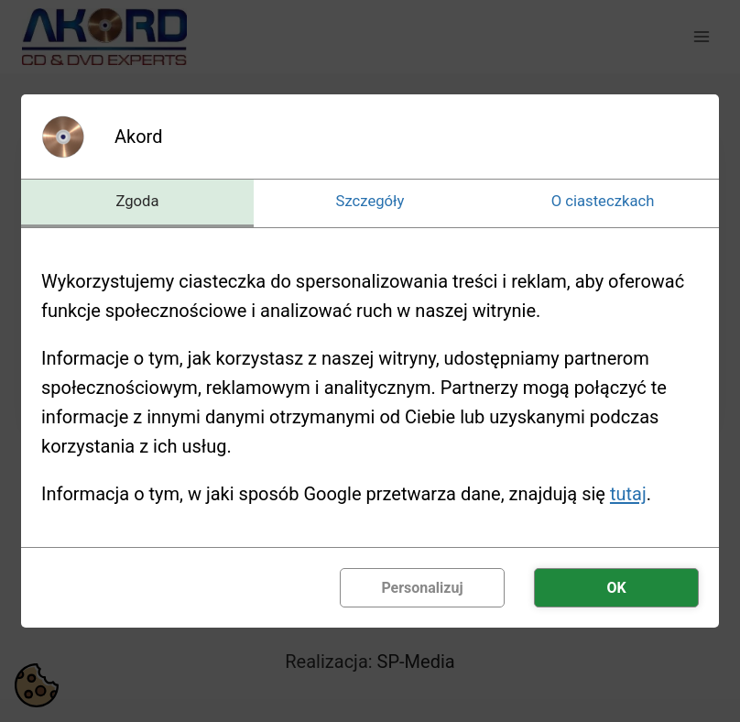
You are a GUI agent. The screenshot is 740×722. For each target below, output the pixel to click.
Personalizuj (421, 588)
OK (616, 588)
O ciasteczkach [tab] (603, 201)
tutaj (628, 495)
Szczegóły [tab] (370, 201)
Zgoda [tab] (136, 201)
